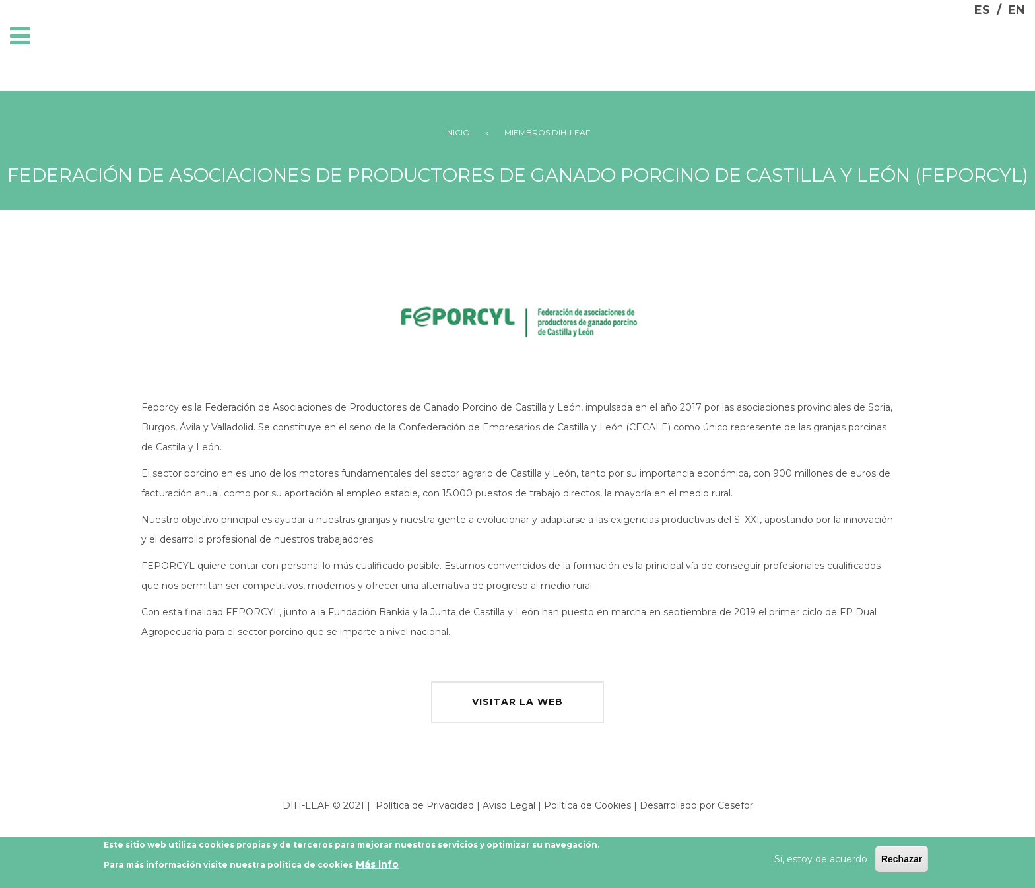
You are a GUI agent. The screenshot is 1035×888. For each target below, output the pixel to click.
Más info (377, 865)
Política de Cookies (587, 805)
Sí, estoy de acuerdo (820, 860)
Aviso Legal (509, 805)
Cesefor (735, 805)
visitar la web (517, 702)
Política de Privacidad (425, 805)
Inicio (457, 132)
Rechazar (901, 860)
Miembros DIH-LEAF (547, 132)
